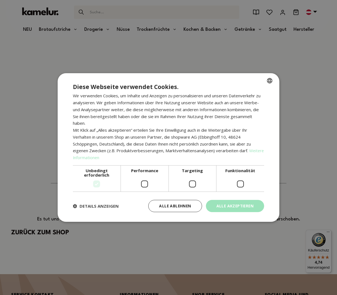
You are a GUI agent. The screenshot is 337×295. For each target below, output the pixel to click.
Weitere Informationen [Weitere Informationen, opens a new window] (94, 157)
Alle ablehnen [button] (173, 205)
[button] (96, 206)
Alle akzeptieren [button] (234, 205)
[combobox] (269, 80)
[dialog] (168, 147)
